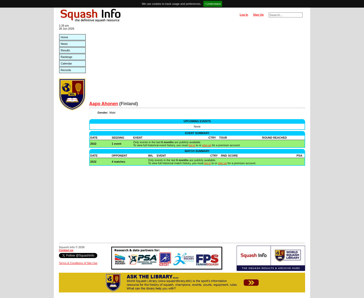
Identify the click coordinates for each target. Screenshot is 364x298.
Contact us (66, 250)
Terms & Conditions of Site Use (78, 263)
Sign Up (258, 14)
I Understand (213, 3)
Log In (244, 14)
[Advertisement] (197, 63)
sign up (206, 145)
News (64, 43)
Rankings (66, 56)
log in (192, 145)
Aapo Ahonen (103, 103)
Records (66, 70)
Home (64, 37)
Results (65, 50)
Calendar (66, 63)
